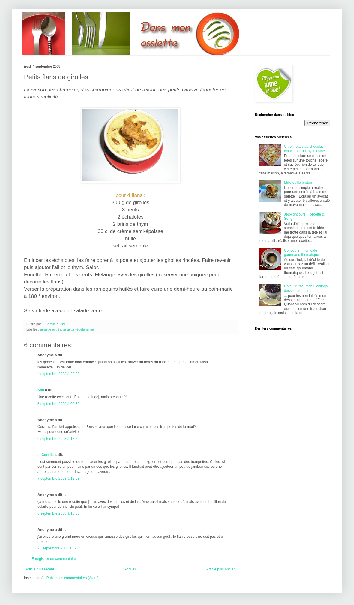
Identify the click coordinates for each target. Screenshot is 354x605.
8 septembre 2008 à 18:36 (59, 513)
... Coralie (46, 455)
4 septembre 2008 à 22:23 (59, 374)
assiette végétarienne (78, 329)
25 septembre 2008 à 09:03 (60, 548)
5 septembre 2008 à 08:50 (59, 404)
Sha (41, 390)
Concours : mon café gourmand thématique (301, 252)
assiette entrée (51, 329)
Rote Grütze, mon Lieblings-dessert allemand (306, 288)
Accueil (130, 569)
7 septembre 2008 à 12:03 (59, 478)
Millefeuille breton (298, 182)
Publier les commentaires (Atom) (72, 578)
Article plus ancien (221, 569)
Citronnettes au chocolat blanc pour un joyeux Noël (305, 148)
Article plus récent (40, 569)
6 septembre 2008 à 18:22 (59, 439)
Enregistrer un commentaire (54, 559)
